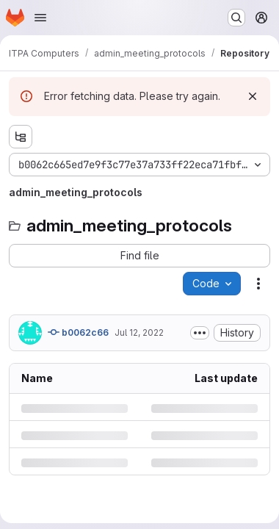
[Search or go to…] (236, 17)
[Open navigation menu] (40, 17)
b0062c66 (78, 332)
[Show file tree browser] (20, 136)
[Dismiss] (252, 96)
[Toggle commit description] (199, 332)
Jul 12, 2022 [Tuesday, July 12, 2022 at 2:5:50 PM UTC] (139, 332)
